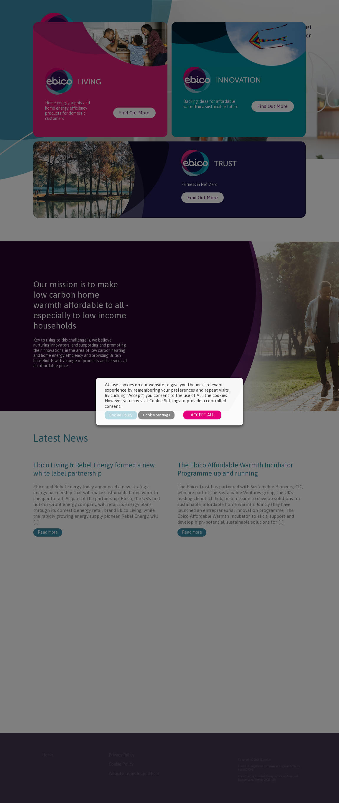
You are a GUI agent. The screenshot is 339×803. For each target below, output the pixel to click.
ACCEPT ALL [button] (202, 415)
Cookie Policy (120, 415)
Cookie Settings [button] (156, 415)
